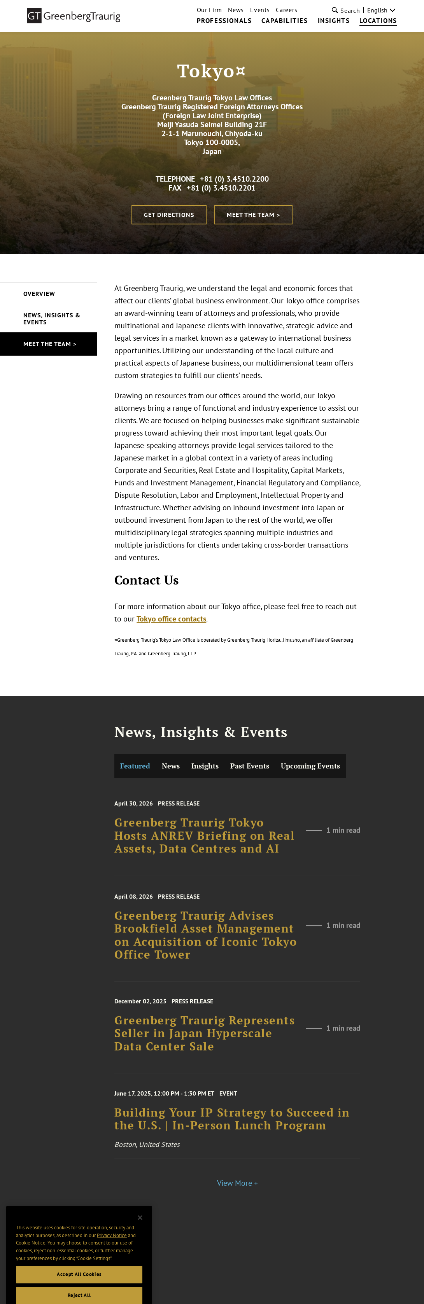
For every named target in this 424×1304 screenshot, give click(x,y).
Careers (286, 9)
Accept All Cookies (79, 1285)
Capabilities (284, 21)
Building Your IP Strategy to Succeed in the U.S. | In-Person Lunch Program (232, 1203)
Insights (334, 21)
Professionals (224, 21)
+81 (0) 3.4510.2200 (234, 179)
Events (260, 9)
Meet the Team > (253, 215)
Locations (378, 21)
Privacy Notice (112, 1246)
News (236, 9)
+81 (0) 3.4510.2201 (221, 188)
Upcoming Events (310, 849)
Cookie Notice (31, 1253)
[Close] (140, 1228)
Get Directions (169, 215)
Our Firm (209, 9)
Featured (135, 849)
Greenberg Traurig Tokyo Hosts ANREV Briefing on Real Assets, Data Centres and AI (204, 924)
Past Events (249, 849)
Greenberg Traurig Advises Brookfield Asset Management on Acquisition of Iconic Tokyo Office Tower (205, 1023)
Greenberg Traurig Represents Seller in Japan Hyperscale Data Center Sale (204, 1119)
